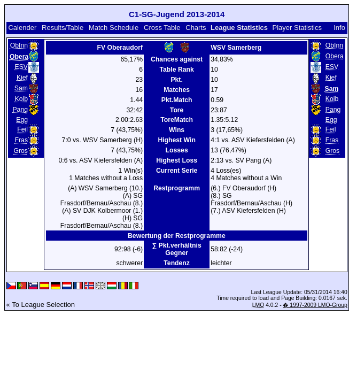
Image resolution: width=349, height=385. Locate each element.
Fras (21, 140)
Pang (20, 109)
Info (339, 28)
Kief (22, 77)
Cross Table (162, 28)
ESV (21, 67)
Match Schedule (113, 28)
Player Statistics (297, 28)
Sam (21, 88)
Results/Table (62, 28)
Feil (22, 129)
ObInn (19, 45)
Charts (195, 28)
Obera (334, 56)
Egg (22, 120)
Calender (22, 28)
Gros (21, 151)
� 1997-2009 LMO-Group (315, 305)
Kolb (21, 99)
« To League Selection (40, 305)
